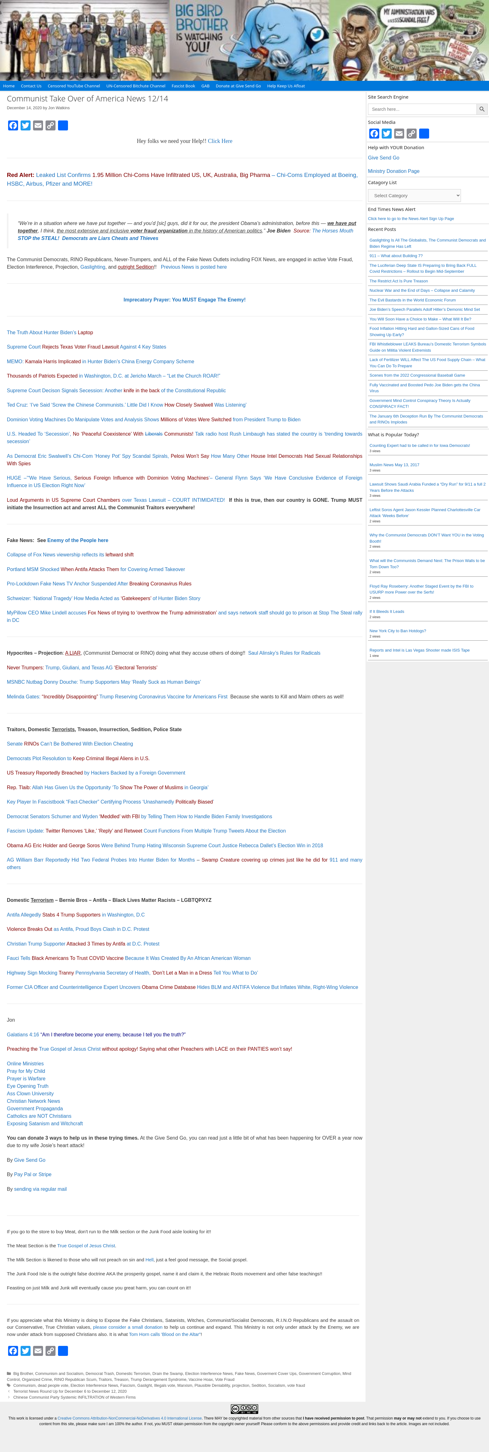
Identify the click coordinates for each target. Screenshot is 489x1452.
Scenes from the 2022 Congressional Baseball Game (417, 375)
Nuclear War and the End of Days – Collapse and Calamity (422, 290)
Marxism (184, 1385)
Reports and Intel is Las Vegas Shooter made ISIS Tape (420, 650)
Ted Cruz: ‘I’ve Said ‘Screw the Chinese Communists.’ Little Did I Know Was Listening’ (127, 405)
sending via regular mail (40, 1189)
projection (240, 1385)
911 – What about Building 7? (396, 255)
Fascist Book (183, 86)
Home (9, 86)
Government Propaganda (35, 1108)
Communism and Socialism (59, 1373)
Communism (24, 1385)
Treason (121, 1379)
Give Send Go (30, 1160)
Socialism (276, 1385)
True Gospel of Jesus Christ (70, 1049)
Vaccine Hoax (201, 1379)
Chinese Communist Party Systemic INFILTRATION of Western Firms (74, 1397)
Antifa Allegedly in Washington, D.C (76, 914)
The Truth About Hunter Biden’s (50, 332)
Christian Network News (33, 1101)
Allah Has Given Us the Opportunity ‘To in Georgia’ (108, 787)
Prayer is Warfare (26, 1078)
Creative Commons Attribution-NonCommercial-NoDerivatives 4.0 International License (130, 1418)
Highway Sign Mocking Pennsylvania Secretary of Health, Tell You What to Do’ (132, 972)
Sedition (258, 1385)
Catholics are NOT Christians (39, 1116)
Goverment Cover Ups (277, 1373)
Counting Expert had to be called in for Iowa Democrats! (420, 445)
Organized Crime (37, 1379)
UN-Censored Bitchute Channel (136, 86)
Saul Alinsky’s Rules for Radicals (284, 653)
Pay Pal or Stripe (32, 1174)
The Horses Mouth (332, 230)
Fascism (127, 1385)
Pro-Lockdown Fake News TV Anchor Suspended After (99, 583)
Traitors (105, 1379)
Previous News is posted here (194, 267)
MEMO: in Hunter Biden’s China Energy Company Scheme (100, 361)
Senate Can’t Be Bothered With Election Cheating (70, 743)
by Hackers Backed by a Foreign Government (96, 772)
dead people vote (53, 1385)
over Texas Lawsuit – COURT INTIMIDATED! (116, 500)
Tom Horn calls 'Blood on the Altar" (165, 1334)
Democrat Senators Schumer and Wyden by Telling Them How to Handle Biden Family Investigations (139, 816)
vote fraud (296, 1385)
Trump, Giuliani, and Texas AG (82, 667)
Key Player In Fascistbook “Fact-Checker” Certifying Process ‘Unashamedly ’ (110, 801)
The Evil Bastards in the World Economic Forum (413, 300)
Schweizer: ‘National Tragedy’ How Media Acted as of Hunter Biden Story (103, 598)
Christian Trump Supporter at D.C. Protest (83, 943)
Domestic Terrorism (133, 1373)
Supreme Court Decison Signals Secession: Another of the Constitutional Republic (116, 390)
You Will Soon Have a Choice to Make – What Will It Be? (420, 319)
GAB (205, 86)
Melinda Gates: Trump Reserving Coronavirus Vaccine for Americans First (117, 696)
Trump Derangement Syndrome (158, 1379)
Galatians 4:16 (23, 1034)
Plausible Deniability (212, 1385)
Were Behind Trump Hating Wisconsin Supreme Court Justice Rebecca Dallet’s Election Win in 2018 (165, 845)
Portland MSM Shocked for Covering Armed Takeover (96, 569)
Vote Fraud (224, 1379)
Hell (149, 1259)
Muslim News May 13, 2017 (394, 464)
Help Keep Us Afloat (286, 86)
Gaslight (144, 1385)
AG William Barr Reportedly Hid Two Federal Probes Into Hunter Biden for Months (101, 860)
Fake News (245, 1373)
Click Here (220, 141)
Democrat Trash (99, 1373)
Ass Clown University (30, 1093)
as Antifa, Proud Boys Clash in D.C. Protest (78, 929)
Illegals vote (164, 1385)
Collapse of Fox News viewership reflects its (70, 554)
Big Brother (23, 1373)
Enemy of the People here (78, 540)
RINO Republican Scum (75, 1379)
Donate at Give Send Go (238, 86)
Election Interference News (209, 1373)
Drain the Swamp (168, 1373)
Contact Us (31, 86)
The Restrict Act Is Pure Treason (399, 281)
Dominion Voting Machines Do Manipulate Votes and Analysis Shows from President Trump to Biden (154, 419)
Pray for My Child (26, 1071)
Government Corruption (319, 1373)
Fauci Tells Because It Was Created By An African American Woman (129, 958)
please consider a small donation (127, 1327)
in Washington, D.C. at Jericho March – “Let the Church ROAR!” (113, 376)
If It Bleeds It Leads (387, 611)
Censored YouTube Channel (74, 86)
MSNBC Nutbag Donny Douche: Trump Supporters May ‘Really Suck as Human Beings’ (104, 682)
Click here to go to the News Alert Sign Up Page (411, 218)
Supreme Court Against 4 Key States (86, 347)
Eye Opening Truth (27, 1086)
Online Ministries (25, 1063)
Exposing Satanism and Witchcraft (45, 1123)
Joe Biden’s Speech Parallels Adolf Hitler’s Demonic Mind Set (425, 309)
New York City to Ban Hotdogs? (398, 630)
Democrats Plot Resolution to (78, 758)
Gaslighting (92, 267)
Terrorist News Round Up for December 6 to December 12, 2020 (70, 1391)
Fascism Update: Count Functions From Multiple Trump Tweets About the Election (146, 831)
